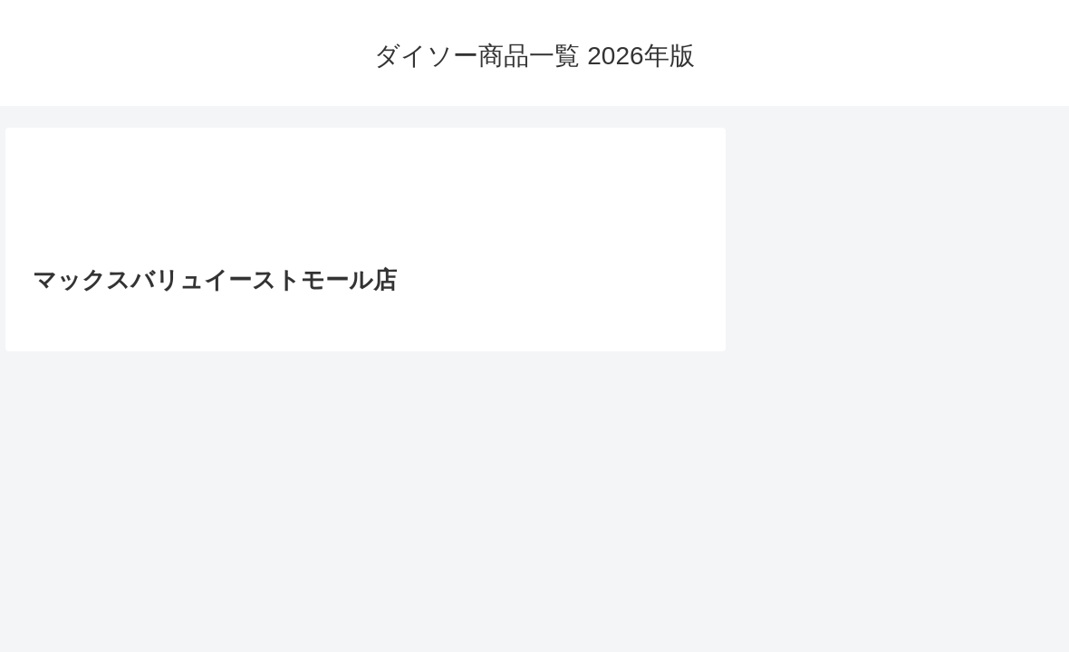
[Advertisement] (365, 202)
